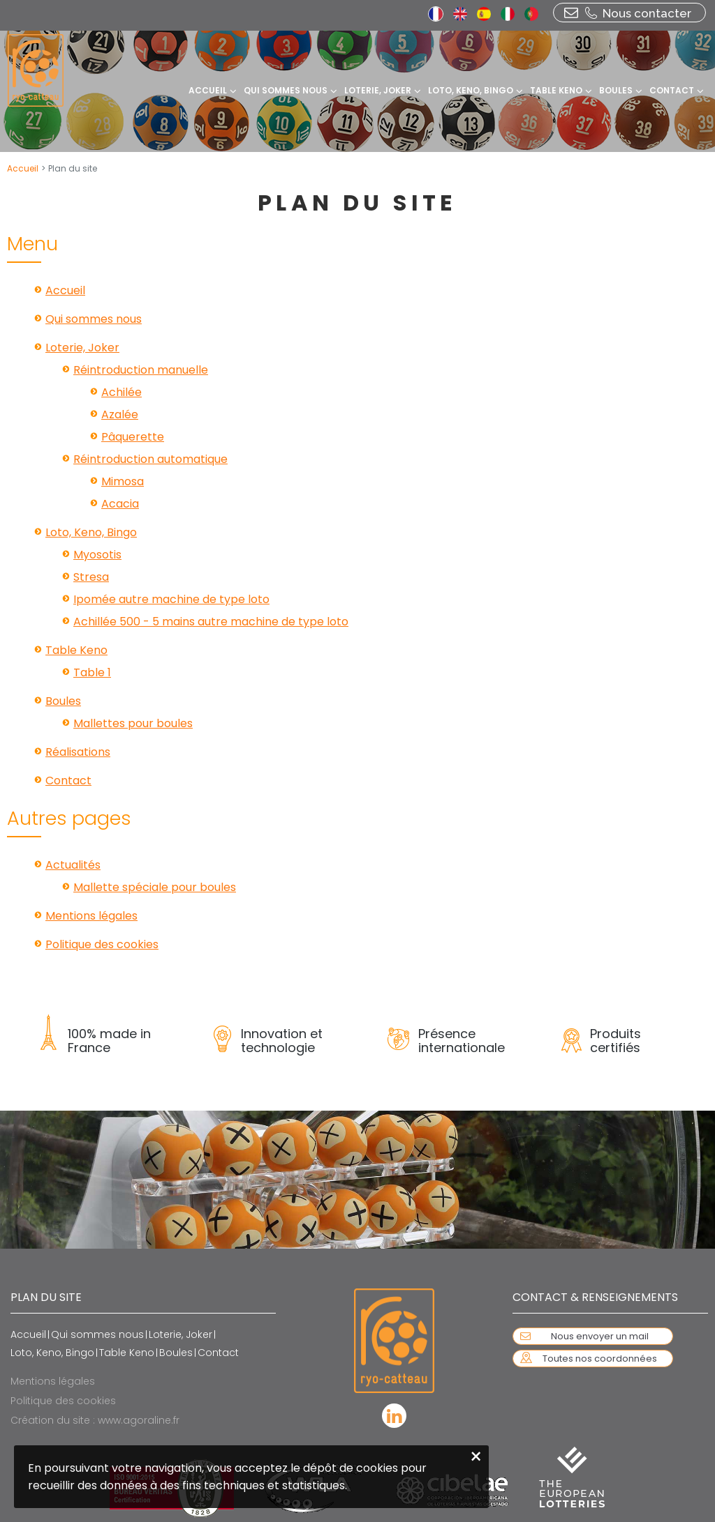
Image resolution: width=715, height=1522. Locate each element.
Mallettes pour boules (133, 723)
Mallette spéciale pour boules (154, 887)
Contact (68, 781)
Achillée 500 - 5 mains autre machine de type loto (210, 622)
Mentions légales (91, 916)
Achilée (121, 392)
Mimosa (122, 481)
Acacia (120, 504)
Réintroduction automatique (150, 459)
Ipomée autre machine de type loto (171, 599)
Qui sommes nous (93, 319)
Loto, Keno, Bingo (91, 532)
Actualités (73, 865)
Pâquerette (132, 437)
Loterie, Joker (82, 348)
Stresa (91, 577)
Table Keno (76, 650)
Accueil (22, 168)
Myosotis (97, 555)
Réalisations (77, 752)
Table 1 (92, 672)
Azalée (119, 414)
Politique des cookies (102, 944)
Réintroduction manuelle (140, 370)
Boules (63, 701)
